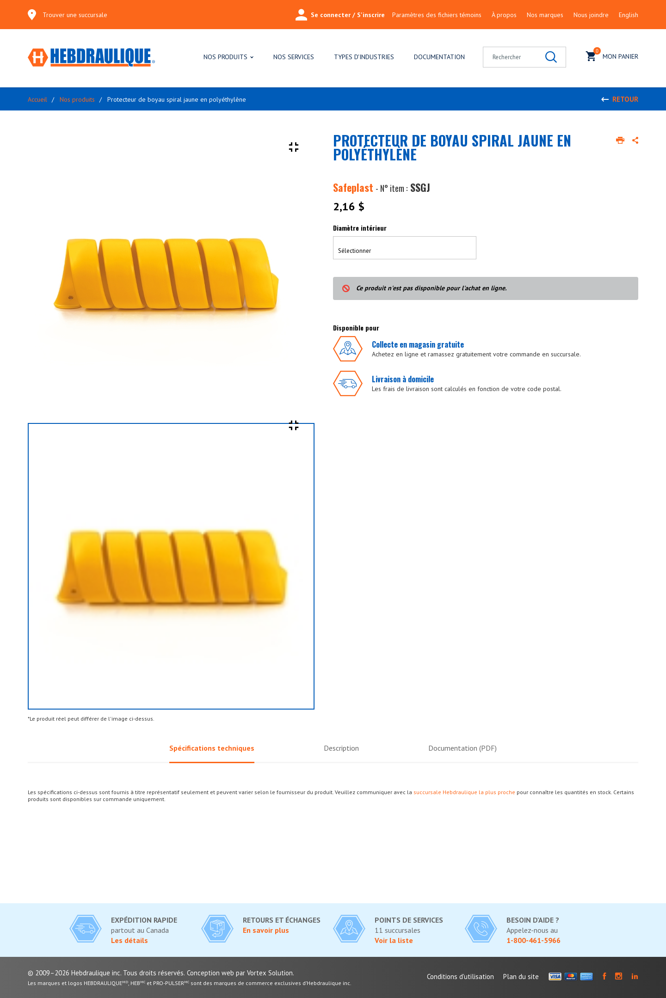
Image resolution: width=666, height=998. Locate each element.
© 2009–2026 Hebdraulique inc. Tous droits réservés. (106, 972)
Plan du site (521, 976)
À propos (504, 15)
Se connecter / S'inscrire (340, 15)
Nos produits (225, 57)
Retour (625, 99)
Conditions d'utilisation (460, 976)
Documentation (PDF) (466, 748)
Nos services (293, 57)
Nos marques (545, 15)
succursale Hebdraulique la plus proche (464, 793)
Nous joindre (591, 15)
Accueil (37, 99)
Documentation (439, 57)
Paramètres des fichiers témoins (436, 15)
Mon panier (612, 55)
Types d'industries (364, 57)
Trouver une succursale (75, 15)
